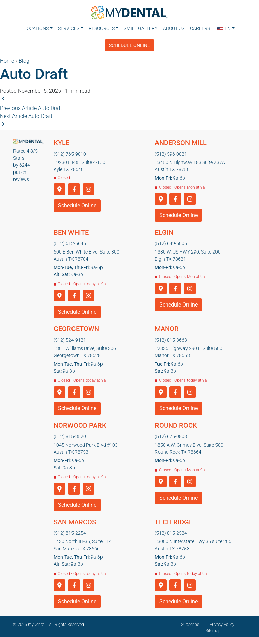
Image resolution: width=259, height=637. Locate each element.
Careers (200, 28)
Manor (167, 327)
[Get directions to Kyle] (59, 187)
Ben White (71, 230)
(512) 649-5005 (171, 241)
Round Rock (176, 423)
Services (68, 28)
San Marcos (75, 520)
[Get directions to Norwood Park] (59, 487)
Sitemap (213, 628)
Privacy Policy (222, 622)
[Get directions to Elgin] (161, 287)
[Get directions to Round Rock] (161, 480)
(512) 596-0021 (171, 152)
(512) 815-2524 (171, 531)
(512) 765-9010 (70, 152)
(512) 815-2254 (70, 531)
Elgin (164, 230)
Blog (24, 59)
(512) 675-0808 (171, 434)
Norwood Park (80, 423)
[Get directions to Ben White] (59, 294)
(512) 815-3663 (171, 338)
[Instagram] (88, 187)
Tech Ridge (174, 520)
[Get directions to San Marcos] (59, 583)
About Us (173, 28)
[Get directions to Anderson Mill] (161, 197)
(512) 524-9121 (70, 338)
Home (7, 59)
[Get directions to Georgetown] (59, 390)
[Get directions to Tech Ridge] (161, 583)
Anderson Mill (181, 141)
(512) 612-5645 (70, 241)
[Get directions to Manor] (161, 390)
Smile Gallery (140, 28)
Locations (36, 28)
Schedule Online (129, 43)
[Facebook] (74, 187)
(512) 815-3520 (70, 434)
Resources (102, 28)
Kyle (61, 141)
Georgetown (76, 327)
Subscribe (190, 622)
